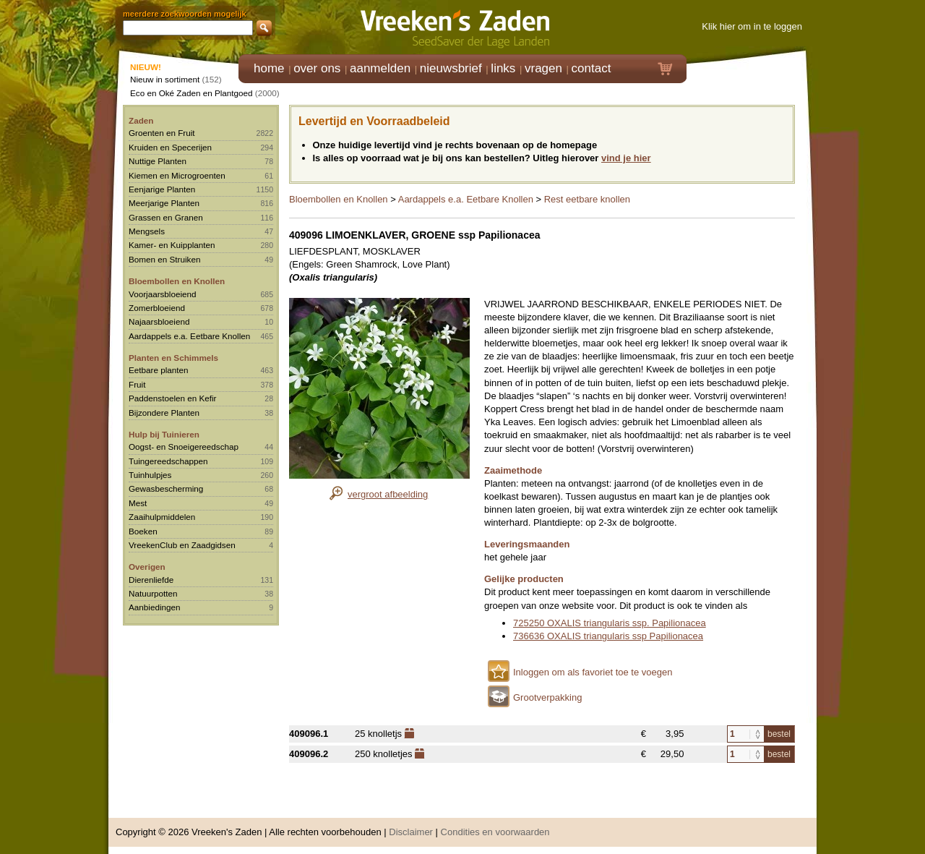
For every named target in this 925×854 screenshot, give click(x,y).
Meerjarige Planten (164, 203)
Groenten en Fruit (162, 132)
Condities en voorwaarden (495, 832)
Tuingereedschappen (168, 461)
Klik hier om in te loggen (752, 26)
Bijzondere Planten (164, 412)
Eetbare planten (159, 370)
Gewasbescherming (166, 488)
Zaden (141, 120)
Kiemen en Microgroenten (177, 175)
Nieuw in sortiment (164, 79)
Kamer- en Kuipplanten (172, 244)
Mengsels (147, 231)
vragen (543, 68)
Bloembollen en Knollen (177, 281)
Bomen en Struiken (164, 259)
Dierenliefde (151, 579)
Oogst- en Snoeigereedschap (183, 446)
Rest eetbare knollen (587, 199)
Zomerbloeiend (157, 307)
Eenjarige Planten (162, 189)
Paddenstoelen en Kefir (173, 398)
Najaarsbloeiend (159, 321)
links (503, 68)
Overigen (147, 566)
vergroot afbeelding (388, 494)
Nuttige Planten (157, 161)
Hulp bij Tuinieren (164, 434)
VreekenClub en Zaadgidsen (182, 545)
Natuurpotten (153, 593)
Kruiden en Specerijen (170, 147)
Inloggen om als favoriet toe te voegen (592, 672)
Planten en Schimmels (173, 357)
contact (591, 68)
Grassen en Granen (166, 217)
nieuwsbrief (451, 68)
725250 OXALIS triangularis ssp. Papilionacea (609, 623)
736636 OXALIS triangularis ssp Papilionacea (608, 636)
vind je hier (626, 158)
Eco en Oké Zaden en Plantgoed (191, 93)
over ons (316, 68)
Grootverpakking (547, 697)
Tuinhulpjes (150, 474)
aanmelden (380, 68)
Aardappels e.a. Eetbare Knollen (189, 336)
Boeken (143, 531)
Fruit (137, 384)
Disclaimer (411, 832)
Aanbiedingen (155, 607)
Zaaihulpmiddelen (162, 516)
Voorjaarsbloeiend (163, 294)
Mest (138, 503)
